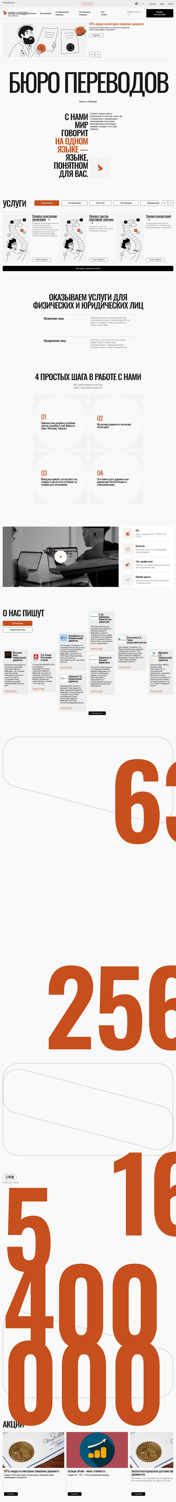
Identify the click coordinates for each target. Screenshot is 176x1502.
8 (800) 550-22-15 (134, 13)
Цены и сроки (87, 4)
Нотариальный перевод (62, 13)
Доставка (152, 4)
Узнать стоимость (41, 260)
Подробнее (96, 35)
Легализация (45, 13)
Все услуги (104, 13)
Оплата (170, 4)
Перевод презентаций (158, 216)
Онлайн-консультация (160, 13)
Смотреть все (97, 713)
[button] (91, 54)
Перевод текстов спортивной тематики (101, 218)
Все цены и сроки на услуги (88, 268)
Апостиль (32, 13)
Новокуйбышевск (9, 3)
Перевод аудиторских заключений (44, 217)
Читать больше (11, 691)
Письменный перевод (85, 13)
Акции (162, 4)
